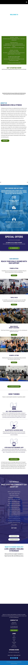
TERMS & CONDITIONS (16, 655)
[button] (26, 2)
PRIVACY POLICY (10, 655)
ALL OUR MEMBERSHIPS (14, 411)
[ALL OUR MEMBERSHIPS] (14, 408)
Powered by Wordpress (14, 663)
